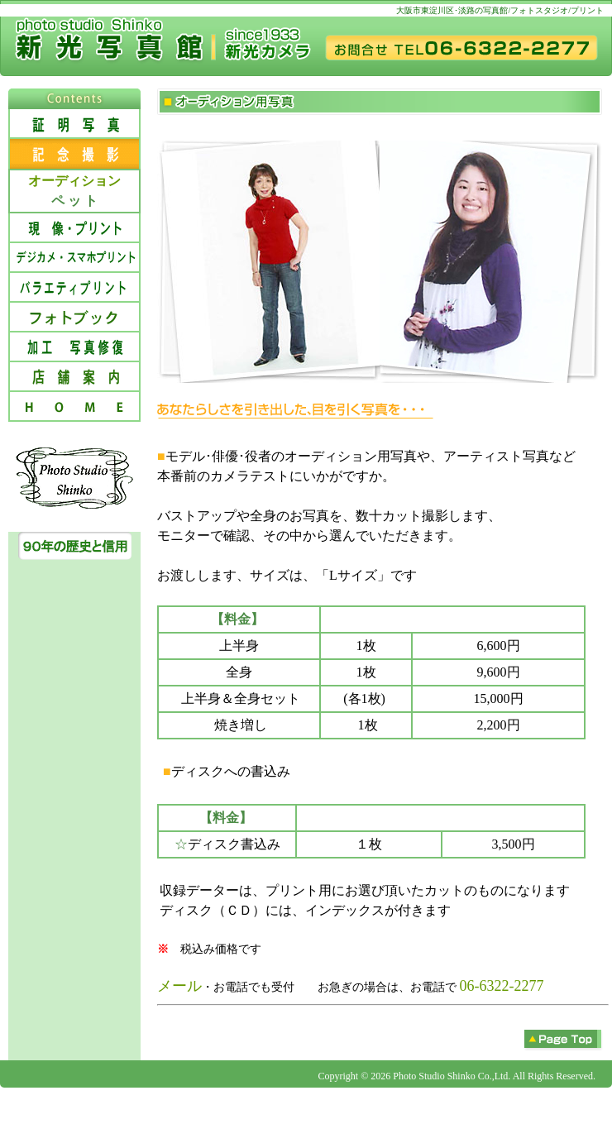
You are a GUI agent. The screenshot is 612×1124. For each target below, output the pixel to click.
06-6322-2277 (502, 986)
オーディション (74, 181)
